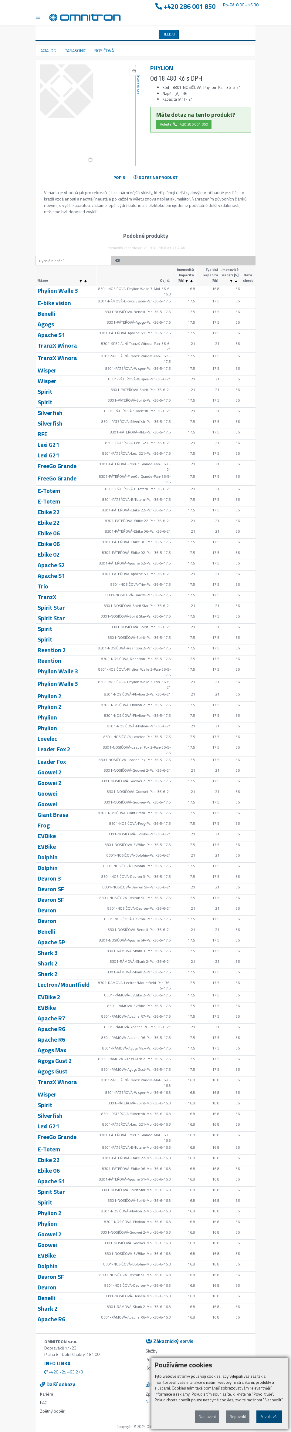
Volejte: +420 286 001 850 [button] (184, 124)
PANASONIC (75, 50)
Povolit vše (269, 1416)
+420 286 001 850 (185, 7)
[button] (90, 160)
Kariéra (46, 1394)
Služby (151, 1351)
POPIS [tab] (119, 177)
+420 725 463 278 (63, 1372)
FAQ (44, 1402)
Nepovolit (237, 1416)
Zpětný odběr (52, 1411)
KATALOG (48, 50)
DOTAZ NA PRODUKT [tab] (156, 177)
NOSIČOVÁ (104, 50)
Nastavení (207, 1416)
